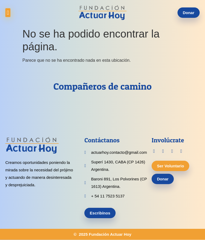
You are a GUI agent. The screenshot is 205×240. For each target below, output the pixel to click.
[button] (7, 12)
